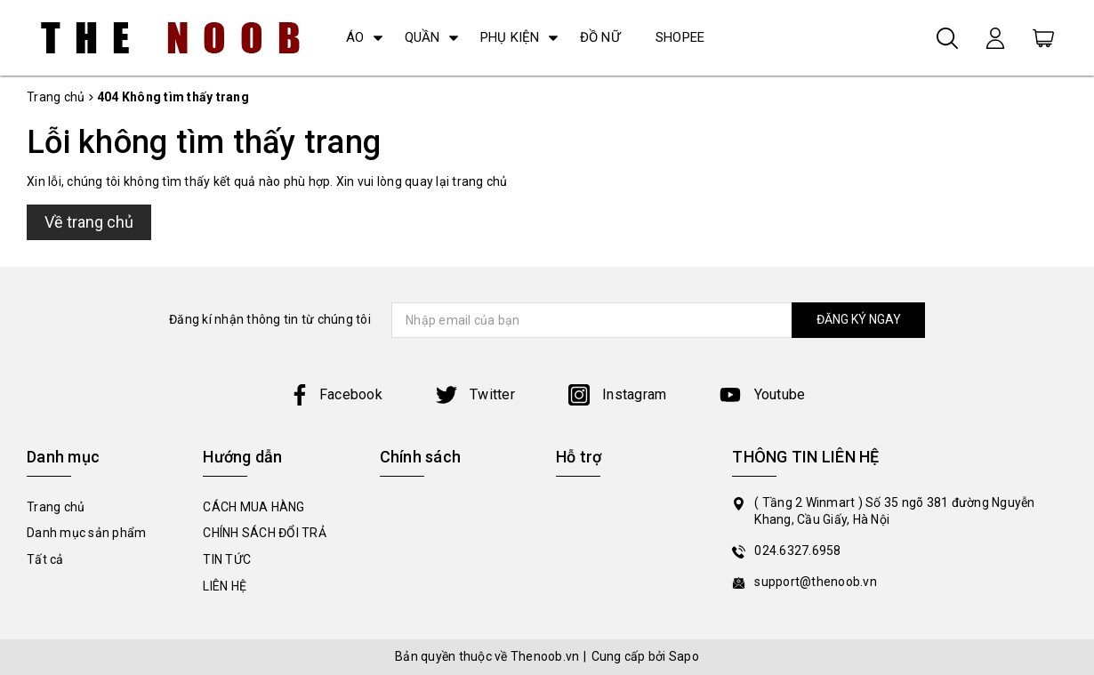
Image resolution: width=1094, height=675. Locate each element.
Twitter (475, 394)
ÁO (355, 37)
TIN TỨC (227, 559)
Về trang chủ (88, 222)
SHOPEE (680, 37)
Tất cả (45, 559)
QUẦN (422, 37)
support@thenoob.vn (815, 582)
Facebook (335, 394)
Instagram (617, 394)
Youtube (762, 394)
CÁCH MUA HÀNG (253, 507)
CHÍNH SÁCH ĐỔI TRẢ (264, 533)
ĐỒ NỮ (600, 37)
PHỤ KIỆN (510, 37)
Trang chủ (55, 507)
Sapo (684, 656)
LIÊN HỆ (224, 586)
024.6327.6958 (797, 550)
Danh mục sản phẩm (86, 533)
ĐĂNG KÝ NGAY (854, 319)
